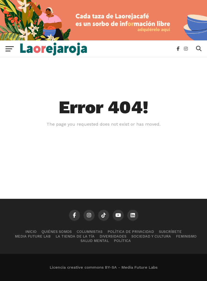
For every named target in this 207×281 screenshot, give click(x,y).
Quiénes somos (57, 232)
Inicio (31, 232)
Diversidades (113, 236)
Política (122, 241)
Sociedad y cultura (151, 236)
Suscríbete (170, 232)
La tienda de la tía (75, 236)
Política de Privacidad (130, 232)
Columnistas (90, 232)
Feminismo (186, 236)
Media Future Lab (33, 236)
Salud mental (95, 241)
